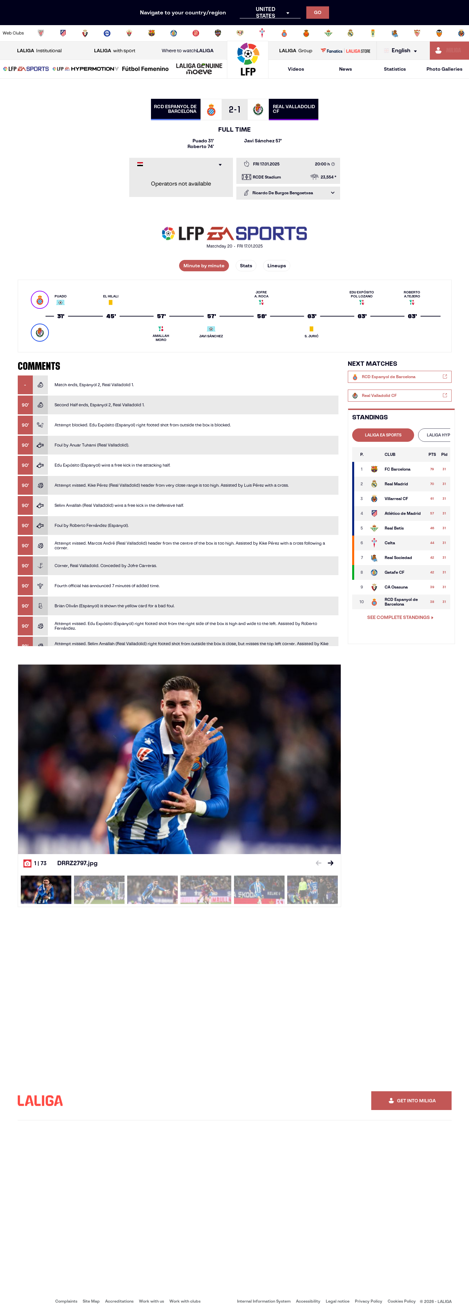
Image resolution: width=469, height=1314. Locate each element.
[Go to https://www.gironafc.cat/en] (196, 33)
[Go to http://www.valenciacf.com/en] (439, 33)
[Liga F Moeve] (145, 69)
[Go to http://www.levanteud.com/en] (218, 33)
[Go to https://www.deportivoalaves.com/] (107, 33)
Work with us (151, 1301)
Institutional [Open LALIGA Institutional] (39, 51)
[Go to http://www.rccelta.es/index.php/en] (262, 33)
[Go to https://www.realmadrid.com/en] (350, 33)
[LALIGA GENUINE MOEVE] (199, 69)
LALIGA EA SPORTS (383, 435)
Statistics (395, 69)
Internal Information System (264, 1301)
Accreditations (119, 1301)
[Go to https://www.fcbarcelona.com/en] (152, 33)
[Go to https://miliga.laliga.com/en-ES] (449, 51)
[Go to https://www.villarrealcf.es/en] (461, 33)
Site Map (91, 1301)
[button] (26, 69)
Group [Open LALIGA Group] (295, 51)
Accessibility (308, 1301)
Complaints (66, 1301)
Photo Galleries (444, 69)
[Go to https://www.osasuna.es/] (85, 33)
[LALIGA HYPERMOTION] (85, 69)
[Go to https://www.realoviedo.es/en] (373, 33)
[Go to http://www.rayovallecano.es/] (240, 33)
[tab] (383, 435)
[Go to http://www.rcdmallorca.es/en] (306, 33)
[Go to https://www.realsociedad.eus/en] (395, 33)
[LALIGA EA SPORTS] (26, 69)
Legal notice (337, 1301)
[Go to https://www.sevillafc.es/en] (417, 33)
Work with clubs (185, 1301)
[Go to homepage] (247, 75)
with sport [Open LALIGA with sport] (114, 51)
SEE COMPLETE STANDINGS (400, 617)
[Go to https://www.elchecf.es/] (129, 33)
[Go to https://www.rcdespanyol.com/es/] (284, 33)
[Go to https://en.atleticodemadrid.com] (63, 33)
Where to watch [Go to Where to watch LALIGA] (188, 51)
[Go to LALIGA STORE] (345, 51)
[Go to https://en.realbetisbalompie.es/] (328, 33)
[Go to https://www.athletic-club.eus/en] (41, 33)
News (345, 69)
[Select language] (402, 51)
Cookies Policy (402, 1301)
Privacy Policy (368, 1301)
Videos (296, 69)
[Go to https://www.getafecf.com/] (174, 33)
